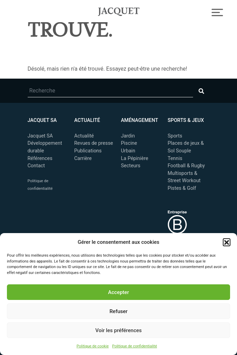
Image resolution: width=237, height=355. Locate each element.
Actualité (84, 136)
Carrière (83, 158)
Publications (88, 151)
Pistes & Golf (182, 188)
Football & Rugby (186, 166)
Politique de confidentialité (134, 346)
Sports (175, 136)
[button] (226, 242)
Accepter (118, 292)
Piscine (129, 143)
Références (40, 158)
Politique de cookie (92, 346)
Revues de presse (93, 143)
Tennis (175, 158)
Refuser (118, 311)
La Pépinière (134, 158)
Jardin (128, 136)
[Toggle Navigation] (217, 11)
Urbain (128, 151)
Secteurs (130, 166)
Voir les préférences (118, 330)
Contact (36, 166)
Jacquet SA (119, 11)
